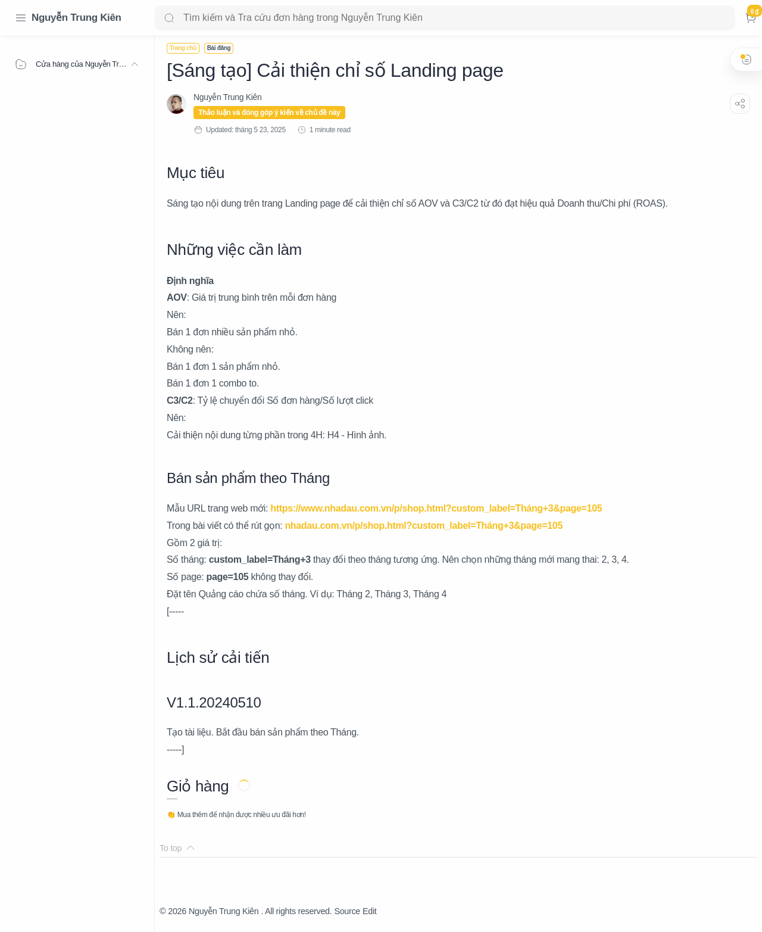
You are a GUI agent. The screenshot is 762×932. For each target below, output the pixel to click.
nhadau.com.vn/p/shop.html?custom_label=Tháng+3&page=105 (424, 525)
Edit (369, 911)
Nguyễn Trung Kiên (76, 17)
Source (347, 911)
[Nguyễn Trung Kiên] (227, 97)
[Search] (445, 17)
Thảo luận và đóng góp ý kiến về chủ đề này (269, 112)
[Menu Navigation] (21, 18)
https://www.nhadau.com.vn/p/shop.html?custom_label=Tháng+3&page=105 (436, 508)
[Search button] (169, 17)
